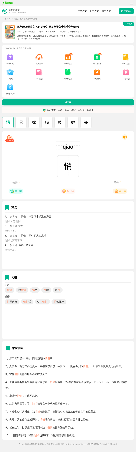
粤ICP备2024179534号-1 (98, 444)
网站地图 (113, 444)
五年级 (23, 19)
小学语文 (82, 11)
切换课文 (128, 24)
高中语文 (106, 11)
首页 (6, 19)
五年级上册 (32, 19)
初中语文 (94, 11)
